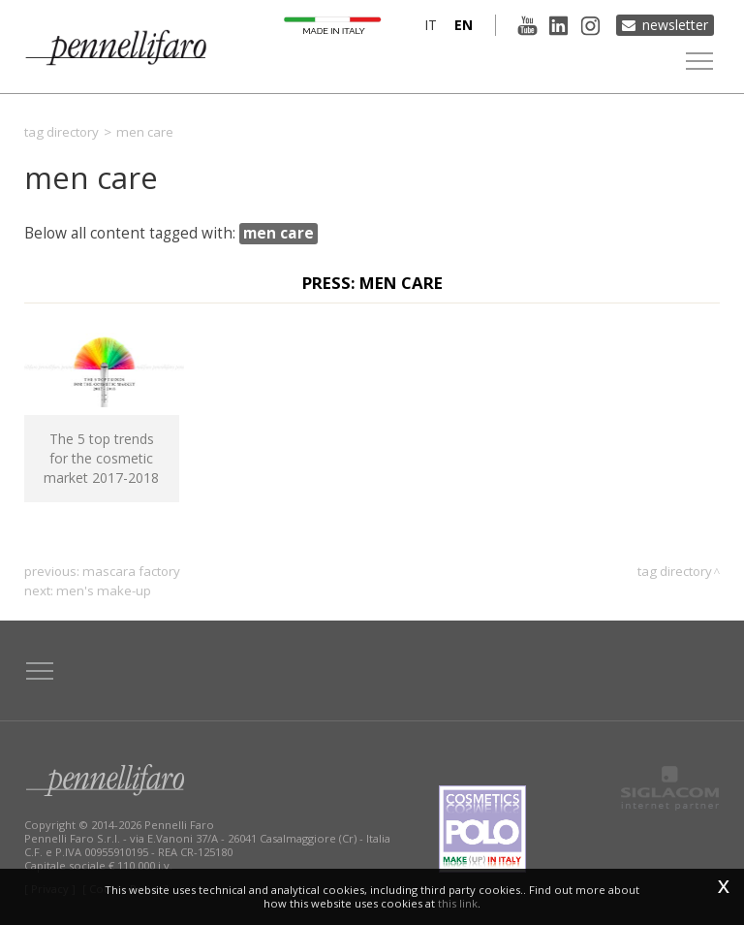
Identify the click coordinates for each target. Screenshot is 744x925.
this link (458, 903)
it (429, 25)
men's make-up (103, 590)
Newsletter (675, 25)
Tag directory (61, 132)
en (462, 25)
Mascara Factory (131, 571)
